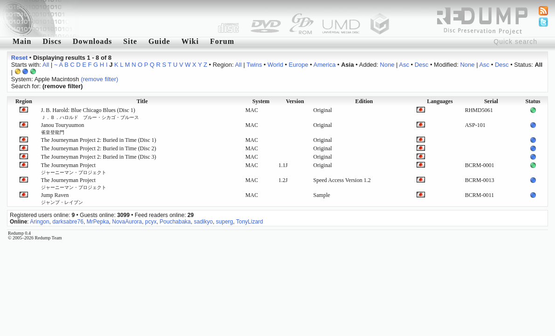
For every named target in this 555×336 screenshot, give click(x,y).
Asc (404, 64)
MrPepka (98, 221)
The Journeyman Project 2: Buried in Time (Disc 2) (98, 148)
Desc (422, 64)
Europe (298, 64)
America (324, 64)
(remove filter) (99, 79)
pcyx (151, 221)
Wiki (190, 41)
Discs (52, 41)
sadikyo (203, 221)
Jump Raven (62, 198)
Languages (439, 101)
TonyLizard (249, 221)
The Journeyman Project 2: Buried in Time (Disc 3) (98, 157)
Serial (491, 101)
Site (130, 41)
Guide (159, 41)
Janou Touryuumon (62, 128)
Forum (222, 41)
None (387, 64)
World (275, 64)
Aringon (39, 221)
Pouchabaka (175, 221)
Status (533, 101)
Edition (364, 101)
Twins (254, 64)
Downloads (92, 41)
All (45, 64)
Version (295, 101)
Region (23, 101)
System (261, 101)
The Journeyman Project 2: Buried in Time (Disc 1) (98, 140)
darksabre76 (67, 221)
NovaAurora (127, 221)
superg (224, 221)
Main (22, 41)
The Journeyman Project (73, 168)
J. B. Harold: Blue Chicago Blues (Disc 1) (90, 113)
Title (142, 101)
